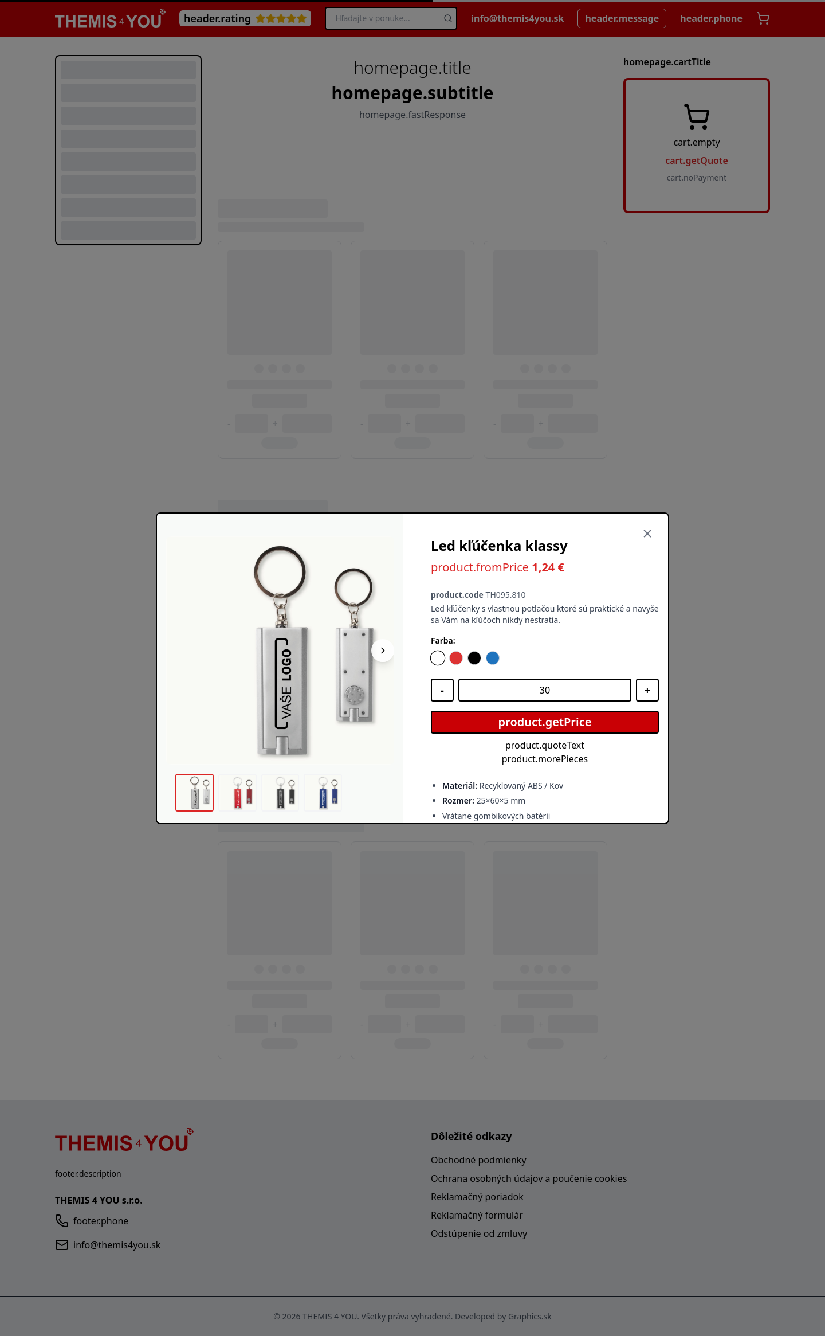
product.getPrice (545, 722)
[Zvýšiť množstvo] (647, 690)
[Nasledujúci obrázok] (382, 650)
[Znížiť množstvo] (442, 690)
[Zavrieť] (647, 534)
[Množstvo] (544, 690)
